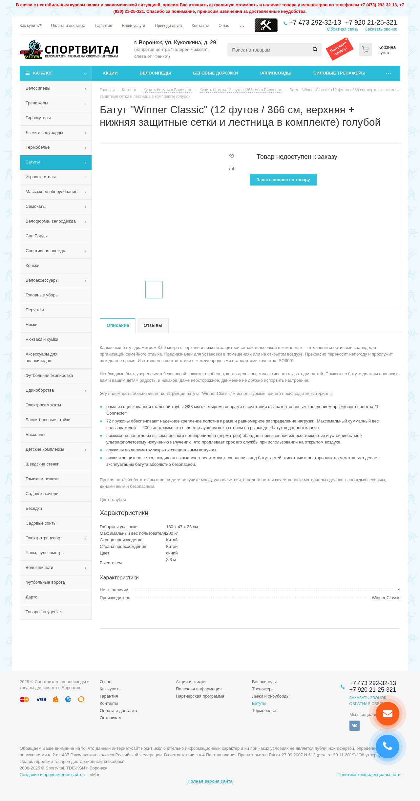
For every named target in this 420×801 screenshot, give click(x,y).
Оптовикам (111, 717)
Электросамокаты (43, 404)
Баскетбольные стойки (48, 419)
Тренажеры (37, 102)
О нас (105, 681)
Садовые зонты (41, 523)
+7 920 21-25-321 (371, 22)
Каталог (43, 73)
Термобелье (38, 147)
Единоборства (40, 390)
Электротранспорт (44, 537)
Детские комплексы (45, 449)
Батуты (33, 162)
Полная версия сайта (209, 781)
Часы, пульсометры (45, 552)
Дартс (31, 597)
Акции (110, 73)
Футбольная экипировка (49, 375)
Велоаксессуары (42, 280)
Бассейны (35, 434)
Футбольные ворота (45, 582)
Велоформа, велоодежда (51, 221)
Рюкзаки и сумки (42, 339)
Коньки (32, 265)
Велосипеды (155, 73)
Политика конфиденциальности (368, 774)
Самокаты (36, 206)
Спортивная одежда (45, 250)
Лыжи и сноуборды (44, 132)
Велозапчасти (39, 567)
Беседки (34, 508)
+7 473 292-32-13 (315, 22)
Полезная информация (198, 688)
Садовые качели (42, 493)
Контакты (109, 703)
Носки (31, 324)
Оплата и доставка (118, 710)
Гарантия (109, 696)
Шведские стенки (42, 464)
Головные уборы (42, 294)
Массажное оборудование (51, 191)
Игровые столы (41, 176)
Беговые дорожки (215, 73)
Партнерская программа (200, 696)
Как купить (110, 688)
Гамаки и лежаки (42, 478)
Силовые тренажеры (339, 73)
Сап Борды (37, 235)
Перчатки (35, 309)
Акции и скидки (191, 681)
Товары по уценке (43, 611)
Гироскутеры (38, 117)
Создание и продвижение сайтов (52, 774)
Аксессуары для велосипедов (41, 357)
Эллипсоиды (275, 73)
